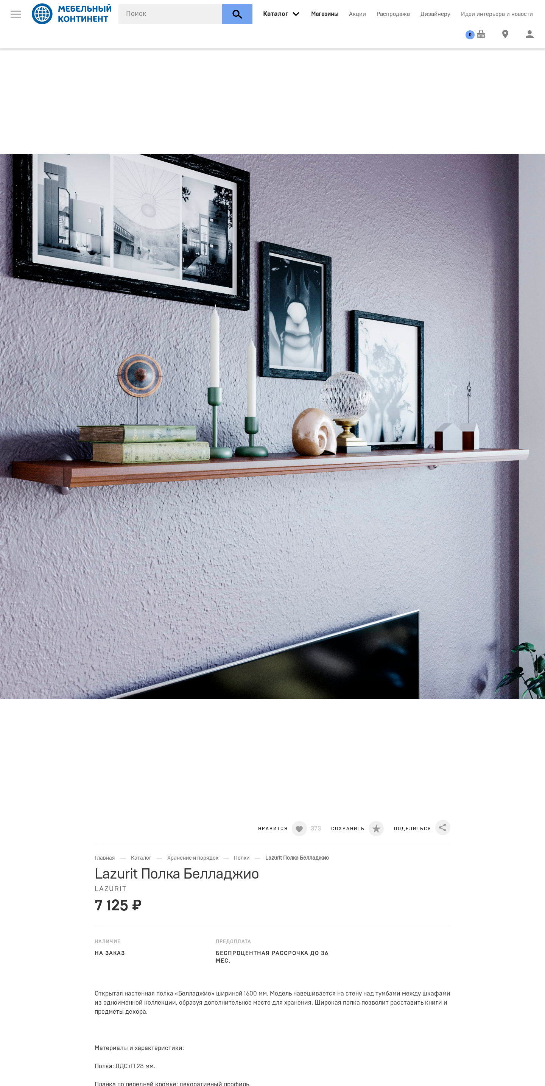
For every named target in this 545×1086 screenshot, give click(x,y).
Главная (105, 858)
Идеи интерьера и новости (497, 14)
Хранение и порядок (192, 858)
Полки (241, 858)
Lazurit (111, 889)
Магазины (324, 14)
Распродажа (393, 14)
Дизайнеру (435, 14)
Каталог (141, 858)
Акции (357, 14)
